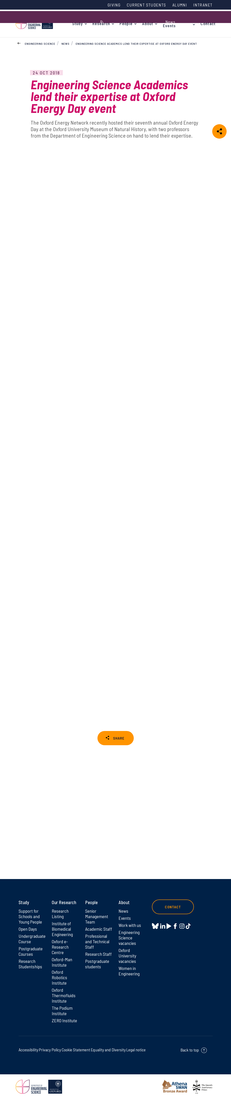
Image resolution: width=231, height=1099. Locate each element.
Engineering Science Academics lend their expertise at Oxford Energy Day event (136, 43)
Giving (113, 4)
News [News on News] (123, 911)
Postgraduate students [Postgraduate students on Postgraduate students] (97, 963)
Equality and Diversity (108, 1049)
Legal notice (136, 1049)
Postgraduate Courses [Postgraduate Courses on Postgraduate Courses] (31, 951)
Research (101, 23)
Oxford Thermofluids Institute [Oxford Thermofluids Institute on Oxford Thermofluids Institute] (64, 995)
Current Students (146, 4)
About (147, 23)
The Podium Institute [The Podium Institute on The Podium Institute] (62, 1010)
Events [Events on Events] (125, 918)
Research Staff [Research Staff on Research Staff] (98, 954)
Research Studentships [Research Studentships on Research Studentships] (30, 963)
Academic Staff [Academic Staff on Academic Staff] (98, 929)
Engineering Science (40, 43)
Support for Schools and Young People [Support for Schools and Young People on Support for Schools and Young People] (30, 916)
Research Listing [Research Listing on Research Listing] (60, 913)
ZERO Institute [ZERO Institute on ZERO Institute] (64, 1020)
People (126, 23)
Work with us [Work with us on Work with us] (130, 925)
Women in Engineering (129, 970)
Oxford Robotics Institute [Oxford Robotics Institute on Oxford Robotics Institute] (59, 977)
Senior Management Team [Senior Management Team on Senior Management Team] (96, 916)
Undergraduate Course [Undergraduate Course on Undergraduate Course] (32, 938)
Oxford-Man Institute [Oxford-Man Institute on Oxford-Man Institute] (62, 962)
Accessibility (28, 1049)
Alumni (179, 4)
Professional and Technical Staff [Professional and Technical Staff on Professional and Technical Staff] (97, 941)
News (65, 43)
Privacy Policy (50, 1049)
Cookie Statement (76, 1049)
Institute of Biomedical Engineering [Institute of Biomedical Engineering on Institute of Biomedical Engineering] (62, 929)
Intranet (202, 4)
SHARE (118, 738)
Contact (208, 23)
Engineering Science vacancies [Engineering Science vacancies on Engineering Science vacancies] (129, 937)
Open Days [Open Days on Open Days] (28, 929)
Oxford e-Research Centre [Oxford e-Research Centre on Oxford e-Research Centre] (60, 947)
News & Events (170, 23)
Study (77, 23)
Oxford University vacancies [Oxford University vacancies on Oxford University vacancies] (127, 955)
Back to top (190, 1049)
